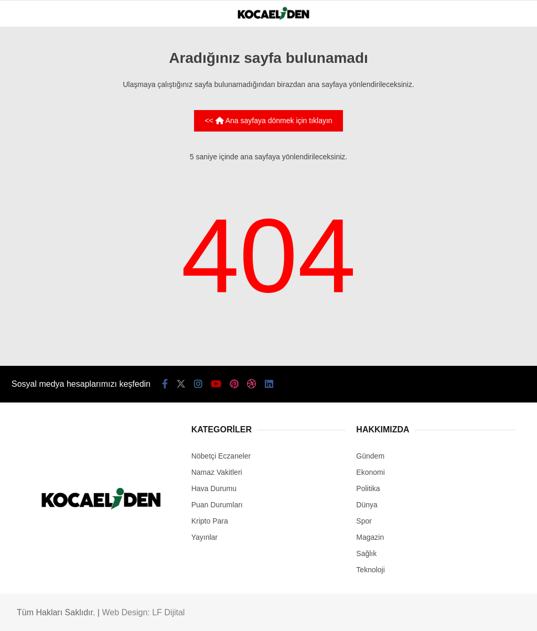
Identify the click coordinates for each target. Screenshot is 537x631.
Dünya (366, 505)
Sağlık (366, 553)
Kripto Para (209, 521)
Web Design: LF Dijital (143, 612)
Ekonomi (370, 472)
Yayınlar (204, 537)
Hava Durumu (214, 488)
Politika (368, 488)
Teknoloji (370, 569)
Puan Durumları (217, 505)
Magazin (370, 537)
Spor (364, 521)
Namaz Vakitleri (216, 472)
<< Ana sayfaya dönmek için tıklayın (268, 120)
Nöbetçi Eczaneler (221, 456)
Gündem (370, 456)
